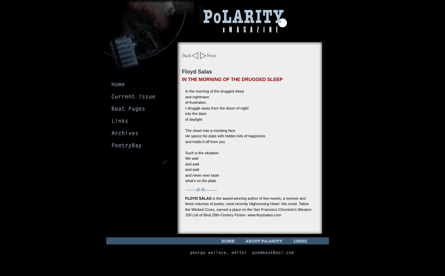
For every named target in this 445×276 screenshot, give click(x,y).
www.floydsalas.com (264, 215)
